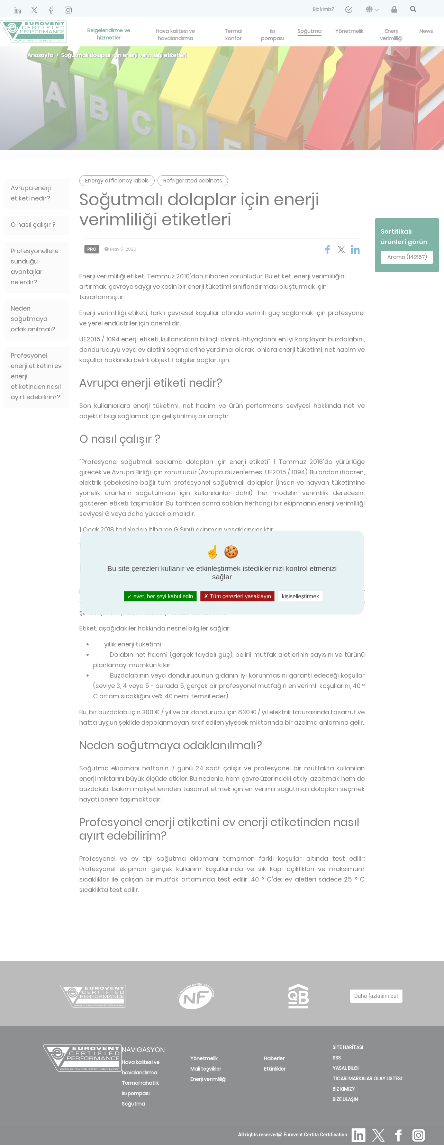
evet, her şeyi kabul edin (160, 596)
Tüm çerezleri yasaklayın (237, 596)
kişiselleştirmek (300, 596)
